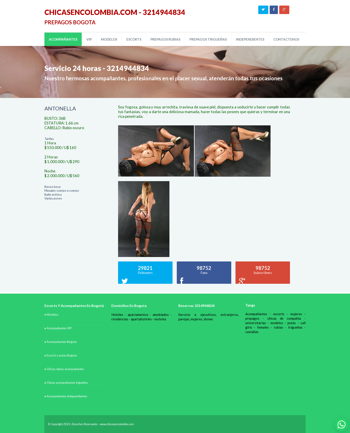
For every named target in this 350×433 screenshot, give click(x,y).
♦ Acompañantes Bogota (60, 342)
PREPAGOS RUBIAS (165, 39)
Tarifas (49, 139)
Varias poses (53, 198)
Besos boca (52, 187)
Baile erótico (53, 194)
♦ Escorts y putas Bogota (60, 355)
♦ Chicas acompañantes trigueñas (66, 382)
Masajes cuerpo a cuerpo (61, 190)
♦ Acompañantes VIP (58, 328)
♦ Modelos (51, 314)
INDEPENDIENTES (250, 39)
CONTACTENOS (286, 39)
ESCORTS (133, 39)
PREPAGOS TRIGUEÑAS (208, 39)
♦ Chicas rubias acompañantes (64, 369)
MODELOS (109, 39)
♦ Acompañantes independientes (65, 396)
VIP (89, 39)
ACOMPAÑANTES (63, 39)
